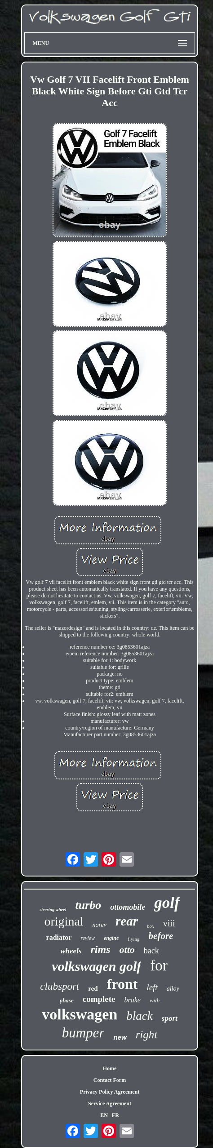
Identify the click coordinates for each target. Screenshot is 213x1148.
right (147, 1034)
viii (169, 923)
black (139, 1016)
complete (99, 999)
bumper (83, 1033)
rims (101, 949)
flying (133, 939)
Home (110, 1068)
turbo (88, 905)
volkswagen (79, 1014)
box (150, 926)
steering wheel (53, 909)
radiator (59, 937)
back (151, 950)
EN (104, 1115)
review (87, 938)
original (64, 921)
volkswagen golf (96, 966)
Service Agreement (109, 1103)
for (158, 965)
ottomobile (127, 907)
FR (115, 1115)
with (155, 1000)
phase (67, 1000)
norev (99, 924)
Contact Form (109, 1080)
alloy (173, 988)
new (119, 1037)
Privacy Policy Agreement (109, 1092)
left (151, 987)
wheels (70, 951)
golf (166, 903)
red (93, 988)
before (161, 935)
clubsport (59, 986)
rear (126, 921)
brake (132, 1000)
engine (111, 938)
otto (127, 949)
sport (170, 1018)
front (122, 984)
